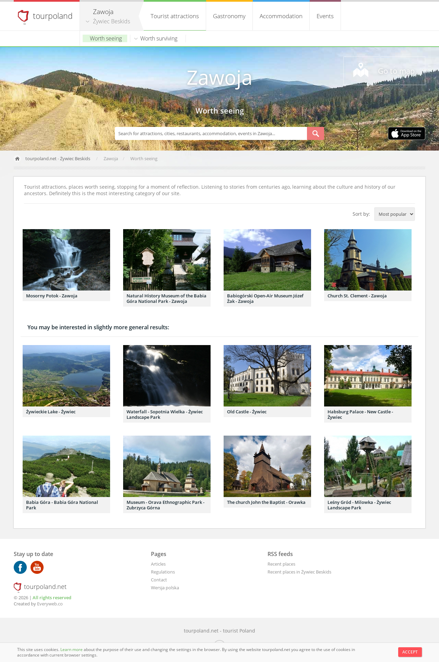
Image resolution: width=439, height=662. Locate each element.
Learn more (72, 649)
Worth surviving (158, 38)
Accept (410, 652)
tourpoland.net (41, 158)
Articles (158, 564)
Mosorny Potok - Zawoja (52, 295)
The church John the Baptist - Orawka (266, 502)
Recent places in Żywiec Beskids (299, 572)
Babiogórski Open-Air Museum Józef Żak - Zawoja (265, 298)
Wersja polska (165, 587)
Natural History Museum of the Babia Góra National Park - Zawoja (166, 298)
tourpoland (53, 15)
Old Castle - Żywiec (246, 411)
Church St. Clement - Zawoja (357, 295)
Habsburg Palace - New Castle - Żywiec (360, 414)
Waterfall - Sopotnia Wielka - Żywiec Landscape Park (165, 414)
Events (325, 16)
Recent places (281, 564)
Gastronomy (229, 16)
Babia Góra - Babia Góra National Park (62, 504)
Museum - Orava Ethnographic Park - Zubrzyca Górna (165, 504)
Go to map (396, 71)
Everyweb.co (50, 604)
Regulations (163, 572)
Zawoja (219, 77)
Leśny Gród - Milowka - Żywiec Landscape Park (359, 504)
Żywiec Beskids (111, 21)
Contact (159, 580)
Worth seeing (106, 38)
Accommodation (281, 16)
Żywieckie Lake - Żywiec (50, 411)
